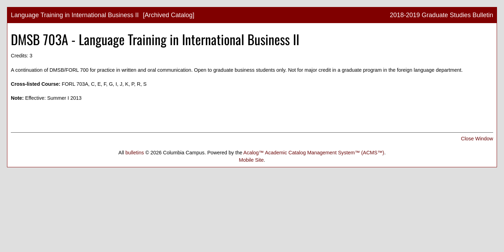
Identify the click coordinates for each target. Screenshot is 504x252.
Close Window (477, 138)
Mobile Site (251, 160)
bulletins (134, 152)
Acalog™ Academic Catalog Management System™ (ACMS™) (313, 152)
